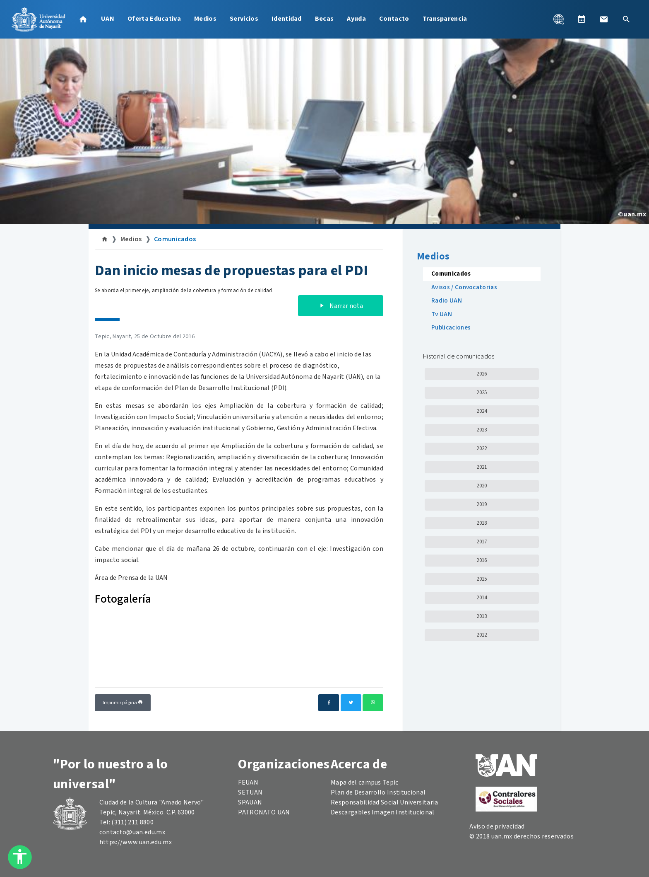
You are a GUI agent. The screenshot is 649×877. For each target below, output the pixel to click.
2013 (481, 616)
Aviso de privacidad (496, 826)
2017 (481, 541)
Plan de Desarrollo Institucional (378, 792)
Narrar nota (340, 305)
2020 (481, 485)
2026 (481, 374)
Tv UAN (441, 314)
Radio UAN (446, 300)
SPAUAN (250, 802)
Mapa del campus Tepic (365, 782)
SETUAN (250, 792)
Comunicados (175, 239)
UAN (107, 18)
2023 (481, 430)
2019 (481, 504)
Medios (205, 18)
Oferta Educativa (154, 18)
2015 (481, 579)
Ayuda (356, 18)
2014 (481, 597)
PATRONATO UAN (264, 812)
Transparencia (445, 18)
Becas (324, 18)
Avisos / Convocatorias (464, 287)
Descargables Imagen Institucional (383, 812)
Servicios (244, 18)
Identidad (287, 18)
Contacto (394, 18)
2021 (481, 467)
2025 (481, 392)
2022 (481, 448)
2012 (481, 635)
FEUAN (248, 782)
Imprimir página (123, 702)
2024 (481, 411)
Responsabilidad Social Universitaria (384, 802)
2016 (481, 560)
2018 (481, 523)
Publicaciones (451, 327)
